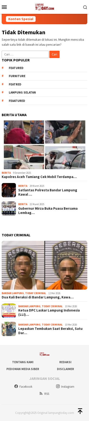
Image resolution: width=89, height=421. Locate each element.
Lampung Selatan (22, 92)
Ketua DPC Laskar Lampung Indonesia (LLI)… (49, 312)
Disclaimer (65, 369)
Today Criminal (35, 293)
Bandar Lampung (13, 293)
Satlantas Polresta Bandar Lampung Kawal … (47, 192)
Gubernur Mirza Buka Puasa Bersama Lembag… (48, 210)
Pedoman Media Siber (22, 369)
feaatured (17, 101)
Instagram (65, 387)
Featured (16, 68)
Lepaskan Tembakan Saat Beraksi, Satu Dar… (50, 331)
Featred (15, 84)
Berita (6, 172)
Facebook (23, 387)
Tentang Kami (22, 362)
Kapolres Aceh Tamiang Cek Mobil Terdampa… (39, 177)
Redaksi (65, 362)
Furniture (17, 76)
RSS (44, 394)
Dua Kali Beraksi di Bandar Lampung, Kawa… (38, 297)
